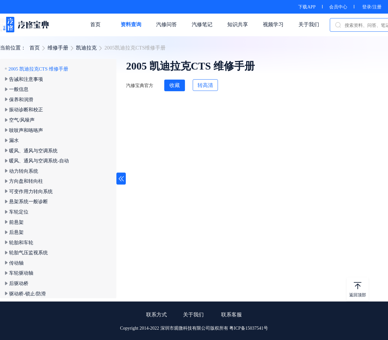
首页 (34, 47)
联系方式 (156, 314)
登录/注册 (372, 7)
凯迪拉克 (86, 47)
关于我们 (193, 314)
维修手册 (58, 47)
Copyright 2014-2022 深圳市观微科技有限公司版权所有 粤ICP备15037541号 (194, 328)
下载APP (307, 7)
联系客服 (231, 314)
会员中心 (338, 7)
